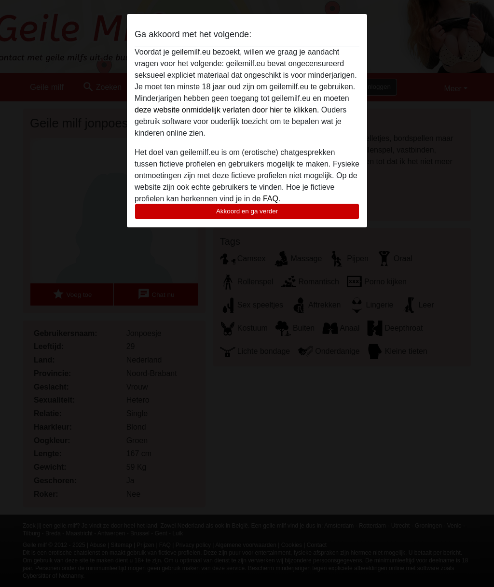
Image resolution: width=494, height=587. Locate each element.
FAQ (270, 199)
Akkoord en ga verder (247, 211)
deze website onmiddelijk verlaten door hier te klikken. (227, 110)
